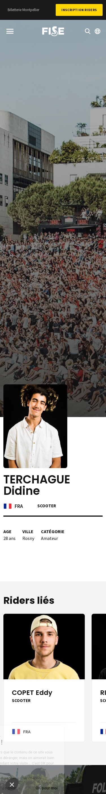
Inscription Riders (79, 10)
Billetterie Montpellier (23, 9)
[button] (12, 784)
